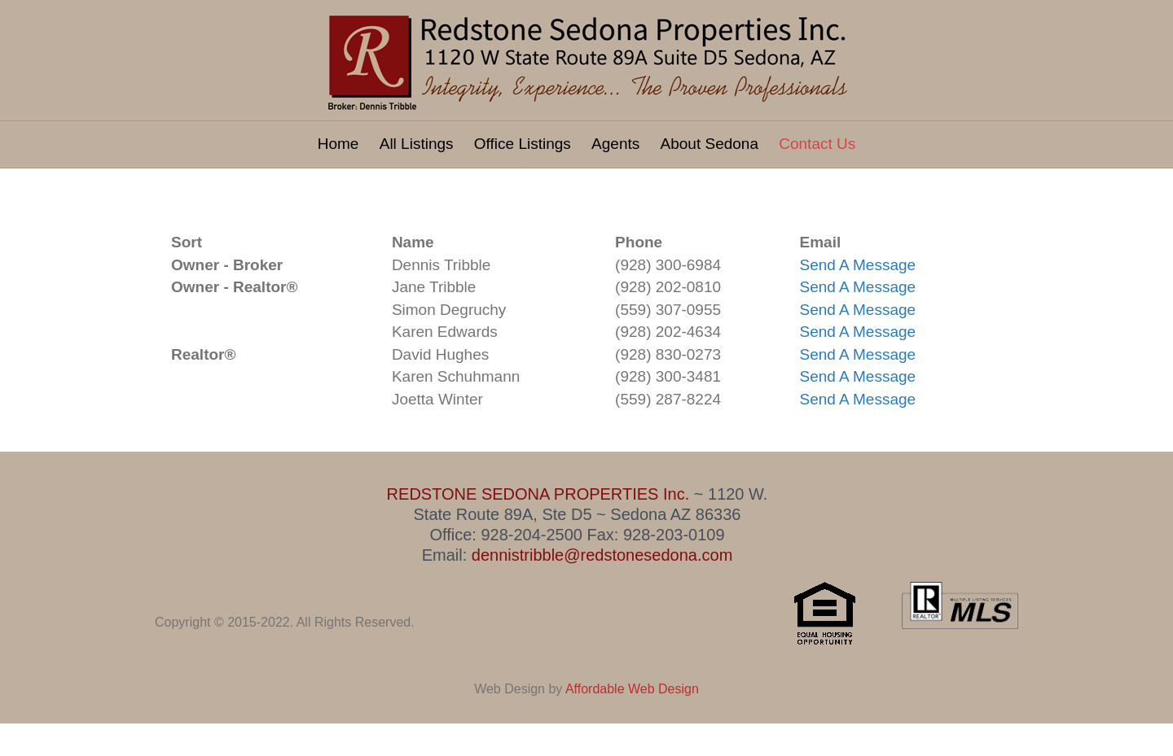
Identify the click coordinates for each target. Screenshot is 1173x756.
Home (338, 143)
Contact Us (817, 143)
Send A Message (858, 264)
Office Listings (522, 143)
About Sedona (709, 143)
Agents (615, 143)
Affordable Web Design (632, 689)
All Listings (417, 143)
